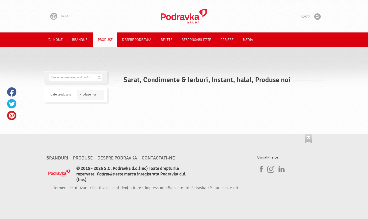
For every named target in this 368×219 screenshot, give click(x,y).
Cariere (227, 40)
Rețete (166, 40)
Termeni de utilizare (70, 187)
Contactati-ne (158, 158)
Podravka (184, 16)
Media (248, 40)
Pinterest (11, 115)
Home (55, 40)
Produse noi (88, 94)
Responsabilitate (196, 40)
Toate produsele (60, 94)
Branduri (80, 40)
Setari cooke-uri (224, 187)
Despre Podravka (136, 40)
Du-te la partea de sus (308, 138)
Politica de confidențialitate (116, 187)
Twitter (11, 103)
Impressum (154, 187)
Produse (105, 40)
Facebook (11, 92)
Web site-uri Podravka (187, 187)
